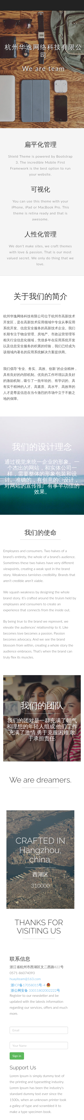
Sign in (16, 1056)
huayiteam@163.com (25, 979)
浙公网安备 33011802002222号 (35, 990)
